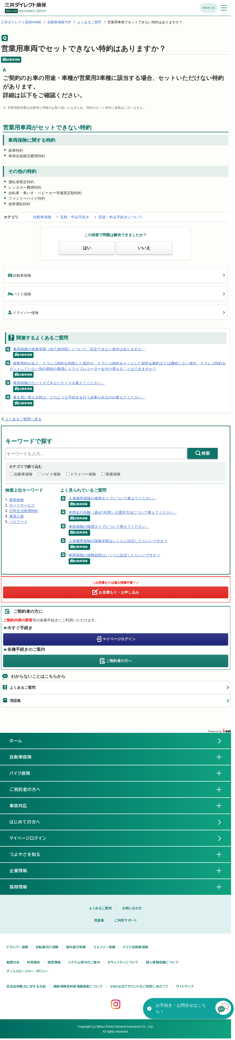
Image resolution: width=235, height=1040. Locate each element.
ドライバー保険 (23, 312)
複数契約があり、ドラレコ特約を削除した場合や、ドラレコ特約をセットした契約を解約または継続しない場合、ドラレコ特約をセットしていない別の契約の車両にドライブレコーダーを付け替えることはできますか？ (117, 366)
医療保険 (113, 474)
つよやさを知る (29, 854)
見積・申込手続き (74, 217)
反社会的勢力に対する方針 (26, 986)
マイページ (209, 8)
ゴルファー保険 (104, 947)
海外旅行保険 (76, 947)
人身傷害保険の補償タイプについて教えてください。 (113, 498)
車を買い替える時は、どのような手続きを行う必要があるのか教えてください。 (79, 397)
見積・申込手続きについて (120, 217)
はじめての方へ (24, 822)
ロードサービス (22, 505)
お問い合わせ (132, 908)
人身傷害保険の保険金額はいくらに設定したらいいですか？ (118, 541)
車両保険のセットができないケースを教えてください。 (59, 383)
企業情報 (22, 870)
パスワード (18, 522)
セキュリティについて (123, 962)
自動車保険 (42, 217)
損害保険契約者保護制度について (78, 986)
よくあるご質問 (89, 22)
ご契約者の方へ (119, 661)
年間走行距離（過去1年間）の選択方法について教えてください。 (123, 512)
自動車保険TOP (59, 22)
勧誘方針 (13, 962)
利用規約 (33, 962)
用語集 (15, 700)
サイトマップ (185, 986)
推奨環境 (54, 962)
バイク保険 (19, 293)
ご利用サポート (125, 920)
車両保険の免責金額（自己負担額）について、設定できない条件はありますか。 (79, 349)
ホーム (15, 741)
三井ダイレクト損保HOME (21, 22)
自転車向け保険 (47, 947)
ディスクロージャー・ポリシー (27, 971)
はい (87, 247)
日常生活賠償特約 (24, 511)
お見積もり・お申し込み (119, 592)
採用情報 (22, 886)
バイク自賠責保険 (135, 947)
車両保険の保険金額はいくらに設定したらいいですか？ (114, 555)
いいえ (144, 247)
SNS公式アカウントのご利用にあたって (139, 986)
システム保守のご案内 (84, 962)
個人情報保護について (162, 962)
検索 (205, 453)
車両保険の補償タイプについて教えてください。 (109, 526)
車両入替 (16, 516)
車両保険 (16, 500)
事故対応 (22, 805)
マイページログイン (118, 639)
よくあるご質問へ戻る (23, 419)
